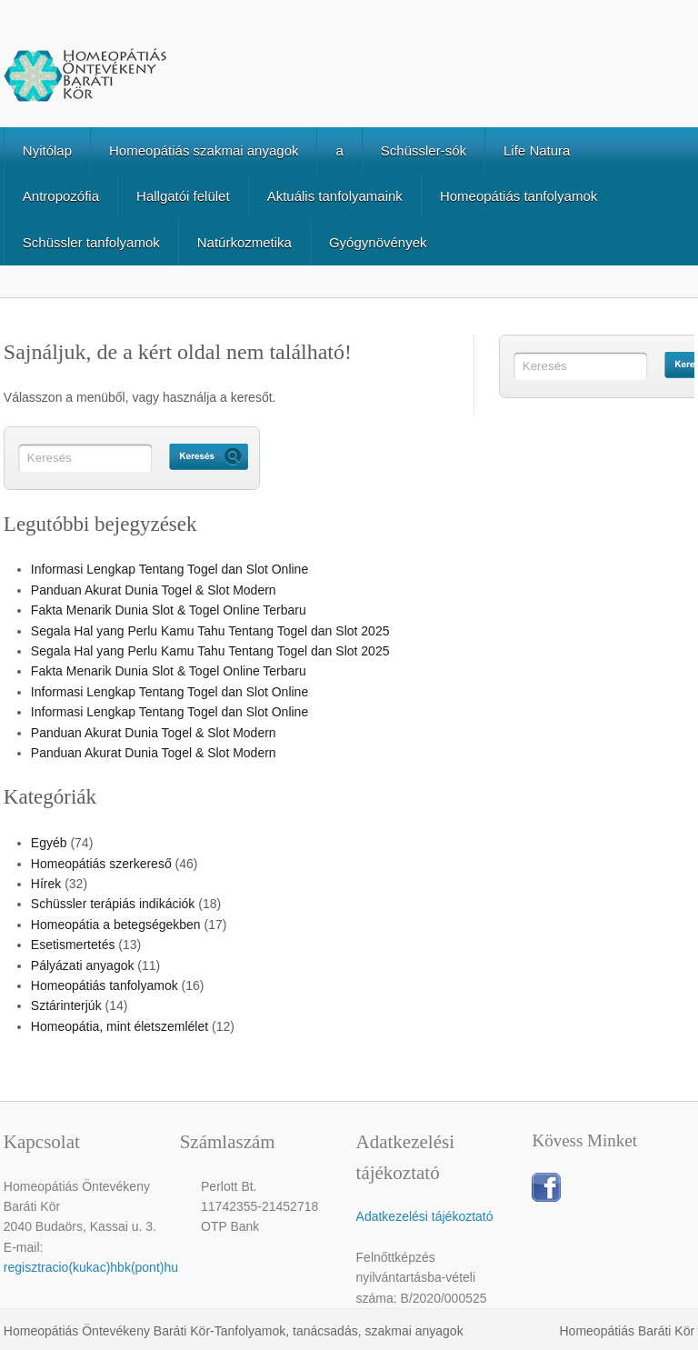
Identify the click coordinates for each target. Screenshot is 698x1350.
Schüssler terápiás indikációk (113, 903)
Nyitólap (47, 150)
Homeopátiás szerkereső (101, 863)
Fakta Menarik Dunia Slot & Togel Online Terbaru (168, 610)
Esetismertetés (73, 944)
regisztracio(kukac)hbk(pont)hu (91, 1267)
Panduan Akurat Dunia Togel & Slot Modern (153, 590)
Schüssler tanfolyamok (91, 242)
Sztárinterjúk (66, 1005)
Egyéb (49, 842)
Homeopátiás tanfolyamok (518, 196)
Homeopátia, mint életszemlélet (119, 1026)
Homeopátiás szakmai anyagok (203, 150)
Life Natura (537, 150)
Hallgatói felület (183, 196)
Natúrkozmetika (244, 242)
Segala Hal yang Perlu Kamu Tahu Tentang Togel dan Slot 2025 (210, 631)
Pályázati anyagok (83, 965)
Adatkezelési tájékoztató (425, 1216)
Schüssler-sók (423, 150)
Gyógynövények (378, 242)
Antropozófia (61, 196)
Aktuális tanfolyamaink (335, 196)
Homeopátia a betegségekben (116, 924)
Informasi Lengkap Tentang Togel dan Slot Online (169, 569)
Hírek (46, 883)
